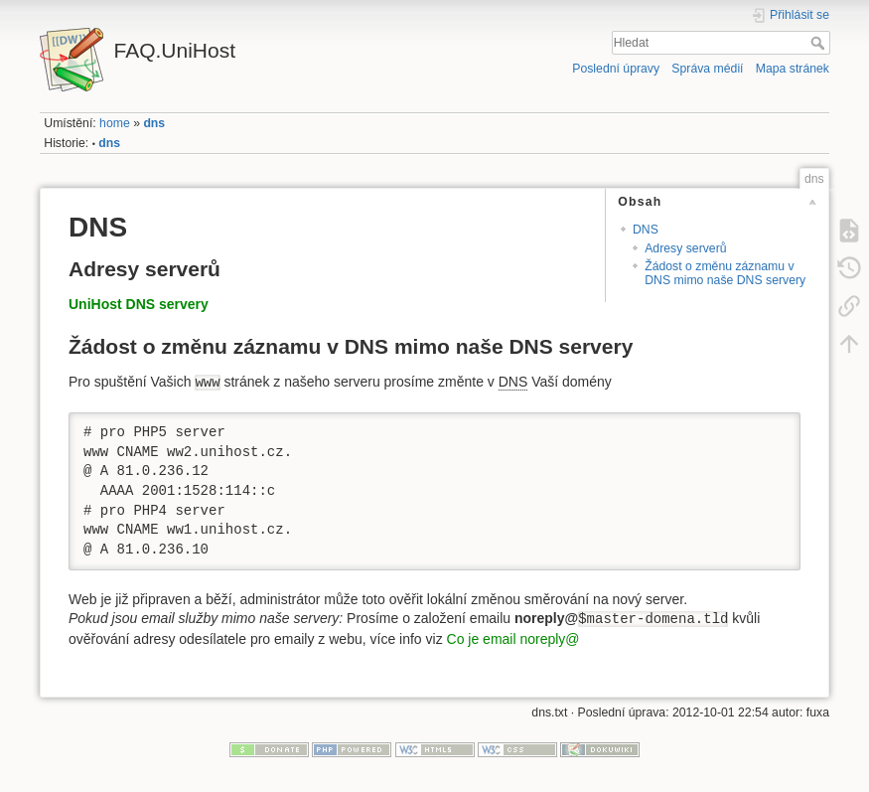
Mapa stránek (792, 69)
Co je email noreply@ (513, 639)
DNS (645, 230)
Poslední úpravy (615, 69)
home (114, 123)
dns (154, 123)
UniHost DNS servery (139, 304)
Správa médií (707, 69)
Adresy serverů (685, 248)
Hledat (819, 43)
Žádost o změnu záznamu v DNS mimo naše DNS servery (725, 272)
